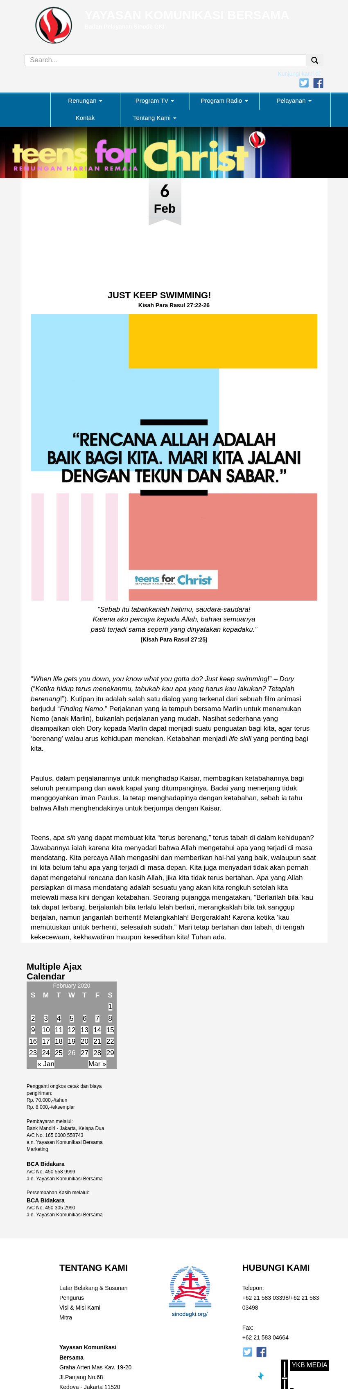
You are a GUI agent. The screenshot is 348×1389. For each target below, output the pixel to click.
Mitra (65, 1317)
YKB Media (310, 1365)
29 (110, 1053)
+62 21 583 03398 (265, 1297)
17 (46, 1041)
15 (110, 1030)
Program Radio (224, 100)
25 (59, 1053)
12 (72, 1030)
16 (33, 1041)
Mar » (97, 1064)
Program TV (155, 100)
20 (84, 1041)
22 (110, 1041)
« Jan (45, 1064)
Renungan (85, 100)
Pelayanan (293, 100)
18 (59, 1041)
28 (97, 1053)
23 (33, 1053)
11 (59, 1030)
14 (97, 1030)
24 (46, 1053)
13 (84, 1030)
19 (72, 1041)
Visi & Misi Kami (79, 1307)
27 (84, 1053)
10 (46, 1030)
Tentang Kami (154, 117)
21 (97, 1041)
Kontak (85, 117)
